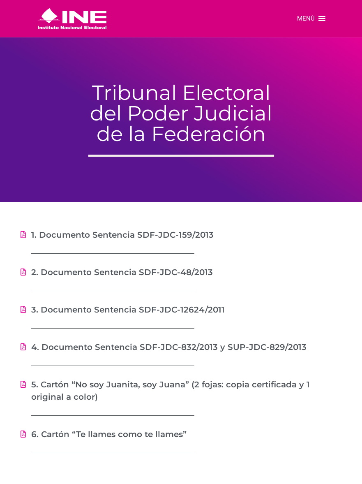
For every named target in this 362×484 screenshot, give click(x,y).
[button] (306, 18)
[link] (71, 18)
